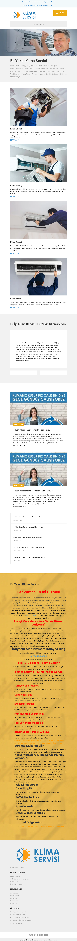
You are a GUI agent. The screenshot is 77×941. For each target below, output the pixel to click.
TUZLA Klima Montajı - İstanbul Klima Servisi (33, 491)
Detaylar (13, 140)
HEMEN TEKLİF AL (38, 24)
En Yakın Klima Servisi (27, 940)
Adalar (23, 826)
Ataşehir (31, 826)
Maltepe (65, 826)
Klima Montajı (16, 185)
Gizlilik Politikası (15, 876)
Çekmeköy (44, 826)
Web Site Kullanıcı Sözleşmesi (19, 879)
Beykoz (38, 826)
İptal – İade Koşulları (16, 884)
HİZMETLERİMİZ (43, 5)
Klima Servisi (16, 242)
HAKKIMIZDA (34, 5)
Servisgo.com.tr (38, 656)
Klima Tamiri (15, 299)
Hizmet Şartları (14, 881)
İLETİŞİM (52, 5)
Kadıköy (52, 826)
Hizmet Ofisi (14, 903)
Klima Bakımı (16, 129)
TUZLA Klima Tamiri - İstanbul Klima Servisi (32, 430)
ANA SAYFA (26, 5)
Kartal (58, 826)
